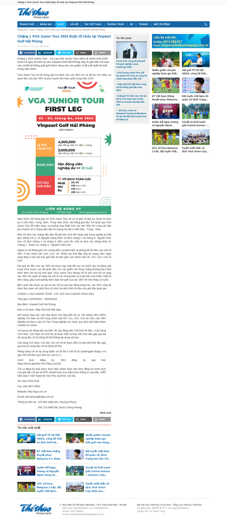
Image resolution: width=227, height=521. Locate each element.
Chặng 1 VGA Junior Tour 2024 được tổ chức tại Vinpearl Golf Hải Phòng (70, 30)
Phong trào (115, 24)
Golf (60, 24)
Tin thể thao (92, 24)
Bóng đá (46, 24)
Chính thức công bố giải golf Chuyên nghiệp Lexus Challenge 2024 (130, 64)
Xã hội (74, 24)
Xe (131, 24)
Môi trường (162, 24)
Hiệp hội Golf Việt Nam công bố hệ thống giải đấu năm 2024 (131, 87)
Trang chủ (26, 24)
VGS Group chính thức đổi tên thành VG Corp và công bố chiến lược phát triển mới (131, 76)
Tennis (143, 24)
